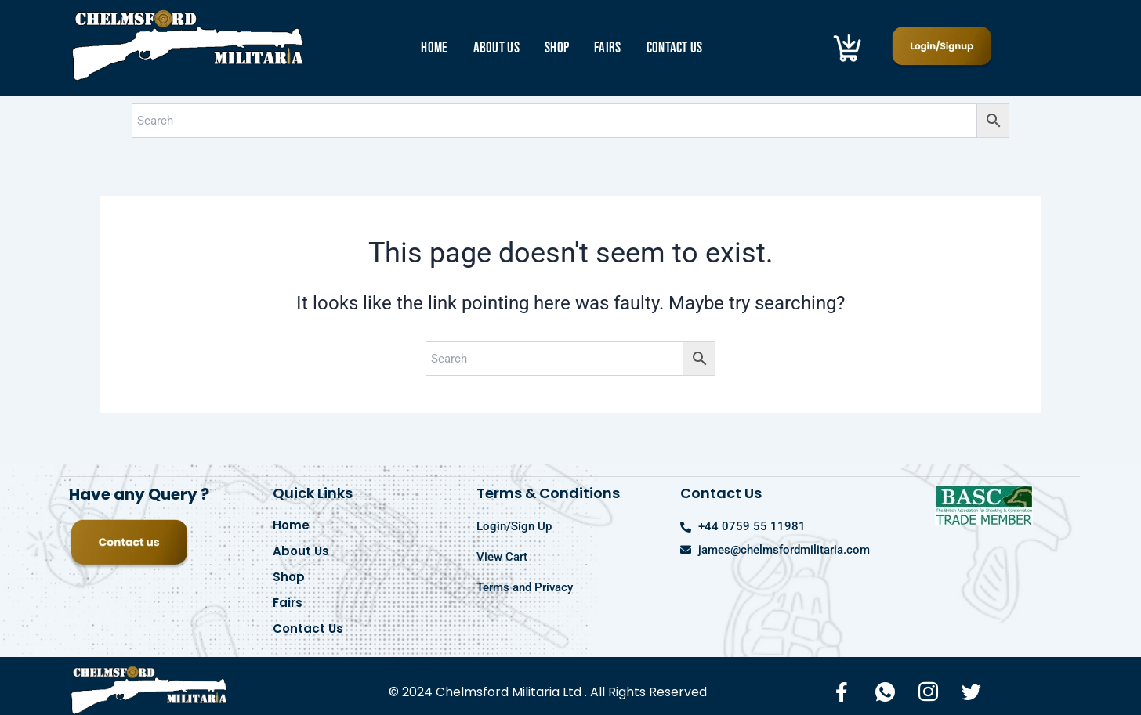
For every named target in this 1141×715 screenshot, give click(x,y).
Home (434, 48)
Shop (557, 48)
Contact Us (675, 48)
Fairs (607, 48)
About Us (496, 48)
